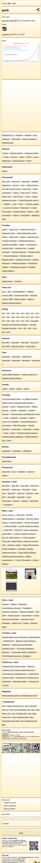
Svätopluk (22, 410)
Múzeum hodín (20, 299)
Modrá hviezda (32, 185)
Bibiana (30, 299)
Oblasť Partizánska (29, 139)
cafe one (15, 185)
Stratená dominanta (19, 263)
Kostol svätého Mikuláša (11, 374)
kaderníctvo (6, 161)
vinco (14, 204)
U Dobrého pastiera (32, 204)
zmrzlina (5, 153)
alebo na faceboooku (10, 805)
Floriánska (6, 623)
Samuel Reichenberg (28, 422)
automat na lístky (18, 346)
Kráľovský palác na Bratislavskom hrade (25, 414)
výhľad (4, 389)
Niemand (5, 414)
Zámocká (20, 493)
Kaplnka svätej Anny (29, 374)
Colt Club (17, 281)
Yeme (29, 161)
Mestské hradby (34, 252)
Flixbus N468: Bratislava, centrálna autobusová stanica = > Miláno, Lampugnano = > (19, 556)
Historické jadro (7, 143)
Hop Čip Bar (18, 196)
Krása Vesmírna (18, 161)
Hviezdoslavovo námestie (11, 608)
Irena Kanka (6, 425)
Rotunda (5, 407)
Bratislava (19, 135)
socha (12, 407)
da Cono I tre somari (11, 208)
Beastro (30, 211)
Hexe (23, 185)
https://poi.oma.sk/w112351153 (10, 129)
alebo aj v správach (9, 808)
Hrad (28, 497)
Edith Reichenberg (20, 425)
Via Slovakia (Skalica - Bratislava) (23, 652)
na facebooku (16, 840)
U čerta (27, 196)
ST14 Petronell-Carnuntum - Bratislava (16, 656)
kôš (3, 313)
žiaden (21, 157)
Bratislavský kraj (8, 135)
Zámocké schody (9, 21)
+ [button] (4, 83)
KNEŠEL (7, 204)
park (14, 3)
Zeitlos (4, 171)
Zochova (16, 501)
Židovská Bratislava (11, 256)
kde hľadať (6, 814)
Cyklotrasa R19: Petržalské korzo (14, 674)
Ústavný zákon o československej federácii (17, 403)
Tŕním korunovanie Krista (11, 399)
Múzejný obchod (16, 153)
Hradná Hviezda (19, 211)
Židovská (5, 604)
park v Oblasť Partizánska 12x (13, 706)
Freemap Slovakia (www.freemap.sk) (13, 861)
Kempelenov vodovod (18, 267)
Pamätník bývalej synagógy (27, 433)
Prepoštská (27, 608)
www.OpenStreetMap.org (26, 857)
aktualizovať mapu (13, 732)
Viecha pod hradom (32, 153)
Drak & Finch (25, 193)
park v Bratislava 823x (20, 717)
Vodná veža (30, 346)
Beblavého (22, 604)
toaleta (4, 475)
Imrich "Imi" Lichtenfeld (10, 422)
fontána (31, 418)
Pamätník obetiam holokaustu (13, 437)
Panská (25, 623)
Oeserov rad (16, 623)
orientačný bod (32, 237)
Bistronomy (25, 208)
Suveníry (14, 157)
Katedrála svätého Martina (11, 378)
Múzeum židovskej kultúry (11, 303)
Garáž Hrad (26, 357)
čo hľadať (5, 824)
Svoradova (8, 504)
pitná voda (6, 181)
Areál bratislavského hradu (26, 233)
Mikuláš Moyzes (31, 437)
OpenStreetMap (16, 128)
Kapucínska (6, 501)
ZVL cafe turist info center (11, 189)
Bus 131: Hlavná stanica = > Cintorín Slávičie (18, 537)
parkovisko (6, 357)
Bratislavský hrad (8, 233)
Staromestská (27, 615)
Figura (6, 157)
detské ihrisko (7, 281)
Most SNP (5, 342)
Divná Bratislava (19, 292)
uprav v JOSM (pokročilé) (26, 732)
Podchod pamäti (13, 615)
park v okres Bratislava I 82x (20, 710)
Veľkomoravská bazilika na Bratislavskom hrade (19, 695)
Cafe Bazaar (25, 215)
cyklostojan (6, 451)
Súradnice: (6, 34)
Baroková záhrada (21, 295)
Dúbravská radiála (19, 681)
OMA (9, 3)
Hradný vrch (13, 229)
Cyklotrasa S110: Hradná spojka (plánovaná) (18, 670)
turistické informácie (27, 229)
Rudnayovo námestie (9, 612)
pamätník (13, 418)
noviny (35, 157)
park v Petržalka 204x (19, 713)
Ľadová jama (31, 244)
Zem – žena (6, 440)
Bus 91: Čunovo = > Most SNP (13, 515)
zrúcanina (22, 418)
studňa (4, 229)
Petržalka (28, 135)
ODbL (19, 859)
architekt (13, 410)
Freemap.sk (27, 128)
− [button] (4, 86)
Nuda (20, 204)
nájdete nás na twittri (10, 802)
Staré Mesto (16, 139)
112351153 (5, 733)
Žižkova (13, 604)
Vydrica (15, 193)
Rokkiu (15, 215)
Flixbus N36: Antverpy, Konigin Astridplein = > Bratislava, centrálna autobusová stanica (20, 549)
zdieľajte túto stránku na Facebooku (13, 841)
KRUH (28, 157)
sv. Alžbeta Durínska (29, 399)
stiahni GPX (5, 736)
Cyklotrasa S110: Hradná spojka (13, 666)
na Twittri (20, 842)
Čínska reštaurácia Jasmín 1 (29, 200)
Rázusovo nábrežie (27, 612)
